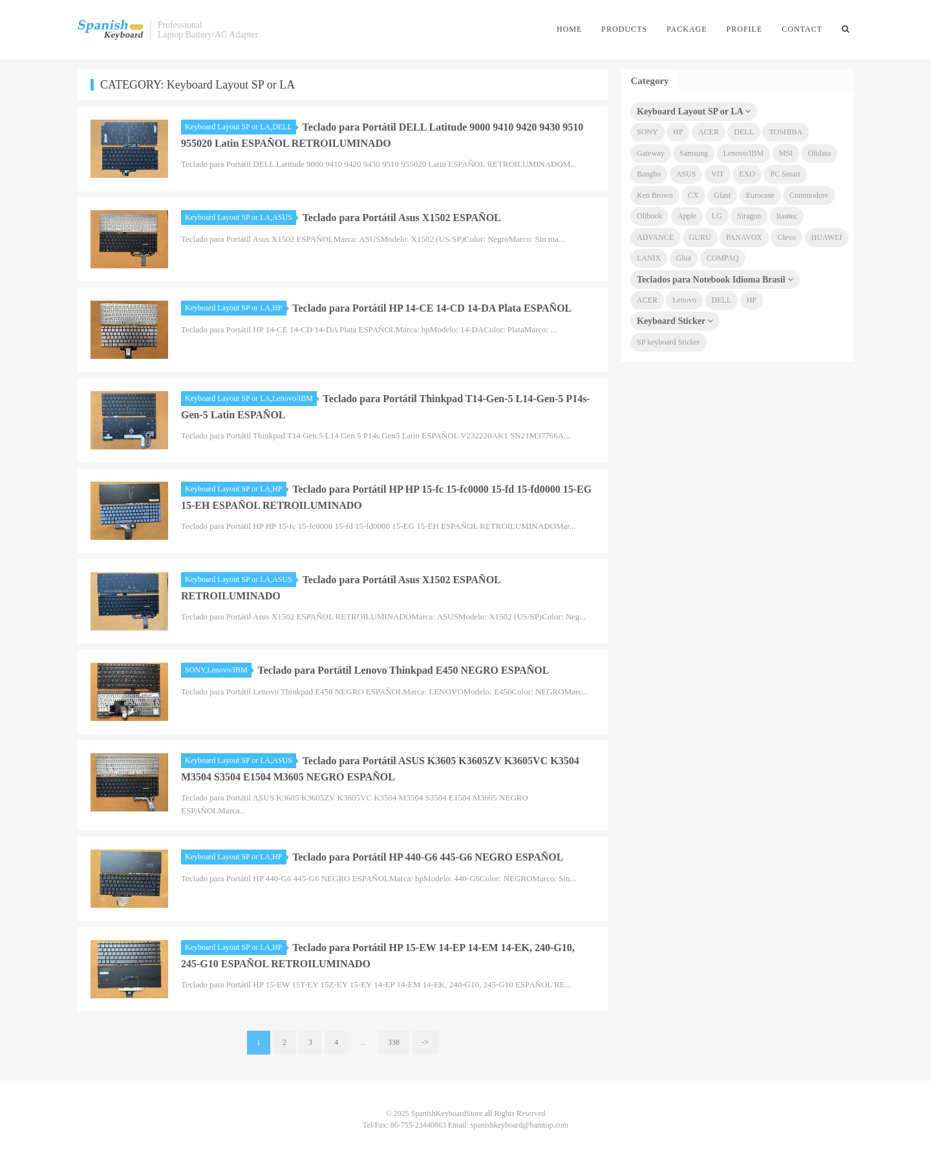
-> (425, 1042)
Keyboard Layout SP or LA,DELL (240, 126)
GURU (700, 237)
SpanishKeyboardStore (111, 29)
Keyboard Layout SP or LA (694, 111)
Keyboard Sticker (675, 321)
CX (693, 195)
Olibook (649, 215)
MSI (786, 153)
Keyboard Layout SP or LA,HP (235, 307)
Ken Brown (655, 195)
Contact (802, 29)
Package (687, 29)
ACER (708, 131)
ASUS (686, 173)
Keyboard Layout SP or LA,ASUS (240, 217)
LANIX (649, 258)
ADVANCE (655, 237)
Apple (687, 215)
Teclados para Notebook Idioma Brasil (715, 279)
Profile (745, 29)
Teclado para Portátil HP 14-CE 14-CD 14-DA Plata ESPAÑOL (432, 308)
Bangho (649, 173)
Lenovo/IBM (743, 153)
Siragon (749, 215)
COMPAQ (723, 258)
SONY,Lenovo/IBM (218, 669)
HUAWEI (826, 237)
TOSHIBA (785, 131)
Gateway (651, 153)
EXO (747, 173)
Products (624, 29)
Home (569, 29)
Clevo (786, 237)
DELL (744, 131)
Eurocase (760, 195)
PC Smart (785, 173)
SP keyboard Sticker (668, 342)
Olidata (819, 153)
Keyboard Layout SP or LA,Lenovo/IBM (251, 398)
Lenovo (684, 300)
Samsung (694, 153)
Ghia (683, 258)
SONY (647, 131)
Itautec (787, 215)
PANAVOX (744, 237)
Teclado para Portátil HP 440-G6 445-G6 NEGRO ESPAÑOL (427, 857)
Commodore (808, 195)
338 (394, 1042)
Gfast (722, 195)
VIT (717, 173)
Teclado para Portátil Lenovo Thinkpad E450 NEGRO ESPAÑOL (404, 670)
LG (717, 215)
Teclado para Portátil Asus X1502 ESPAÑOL (402, 217)
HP (678, 131)
